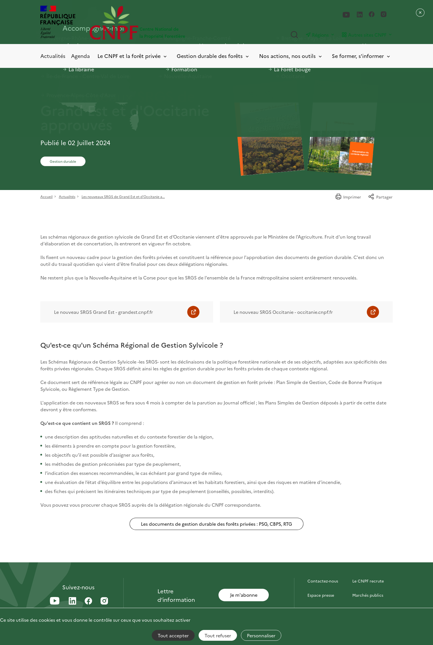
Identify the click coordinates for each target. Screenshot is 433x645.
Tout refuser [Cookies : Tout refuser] (218, 635)
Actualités (52, 55)
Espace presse (320, 595)
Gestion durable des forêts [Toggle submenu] (213, 56)
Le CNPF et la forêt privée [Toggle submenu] (132, 56)
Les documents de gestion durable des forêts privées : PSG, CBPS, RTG (216, 524)
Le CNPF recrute (368, 581)
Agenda (80, 55)
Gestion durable (63, 161)
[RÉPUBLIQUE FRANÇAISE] (57, 22)
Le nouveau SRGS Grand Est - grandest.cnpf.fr (103, 312)
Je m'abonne (243, 595)
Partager (380, 196)
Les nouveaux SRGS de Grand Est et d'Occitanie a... (123, 196)
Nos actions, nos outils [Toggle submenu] (291, 56)
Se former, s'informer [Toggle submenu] (361, 56)
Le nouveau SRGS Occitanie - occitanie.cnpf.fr (283, 312)
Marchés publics (367, 595)
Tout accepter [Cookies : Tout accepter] (173, 635)
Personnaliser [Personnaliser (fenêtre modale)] (261, 635)
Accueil (46, 196)
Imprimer (348, 196)
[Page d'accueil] (152, 22)
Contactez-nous (322, 581)
